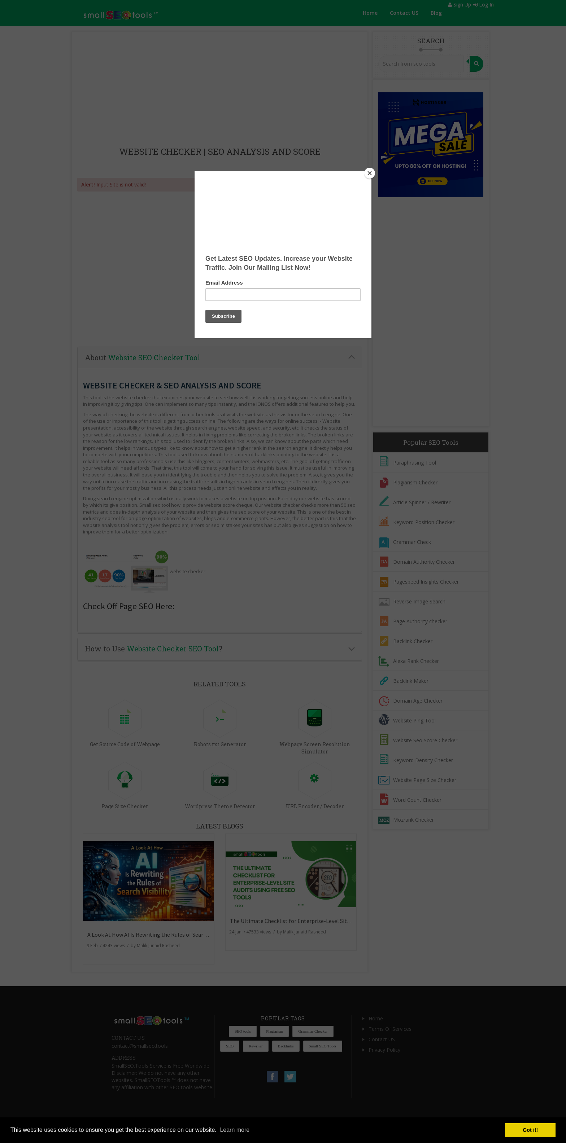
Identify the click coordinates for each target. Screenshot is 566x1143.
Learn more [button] (234, 1130)
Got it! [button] (530, 1130)
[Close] (369, 173)
